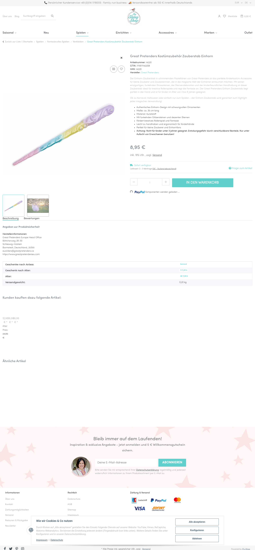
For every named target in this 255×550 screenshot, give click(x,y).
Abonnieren (172, 462)
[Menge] (149, 182)
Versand (157, 155)
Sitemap (72, 510)
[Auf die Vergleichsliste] (113, 69)
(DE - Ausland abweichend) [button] (164, 169)
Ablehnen (197, 538)
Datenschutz (57, 540)
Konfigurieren (197, 530)
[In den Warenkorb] (5, 52)
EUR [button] (237, 3)
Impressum (41, 540)
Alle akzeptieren (197, 522)
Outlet (248, 32)
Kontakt (9, 504)
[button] (219, 16)
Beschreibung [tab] (11, 218)
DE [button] (246, 3)
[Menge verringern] (133, 182)
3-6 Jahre (183, 270)
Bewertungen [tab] (31, 218)
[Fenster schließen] (121, 58)
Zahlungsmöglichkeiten (17, 510)
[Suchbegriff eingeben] (35, 16)
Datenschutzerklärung (147, 470)
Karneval (183, 264)
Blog (17, 16)
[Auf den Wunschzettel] (121, 69)
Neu (46, 32)
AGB (70, 504)
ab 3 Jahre (184, 276)
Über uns (7, 16)
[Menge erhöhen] (166, 182)
